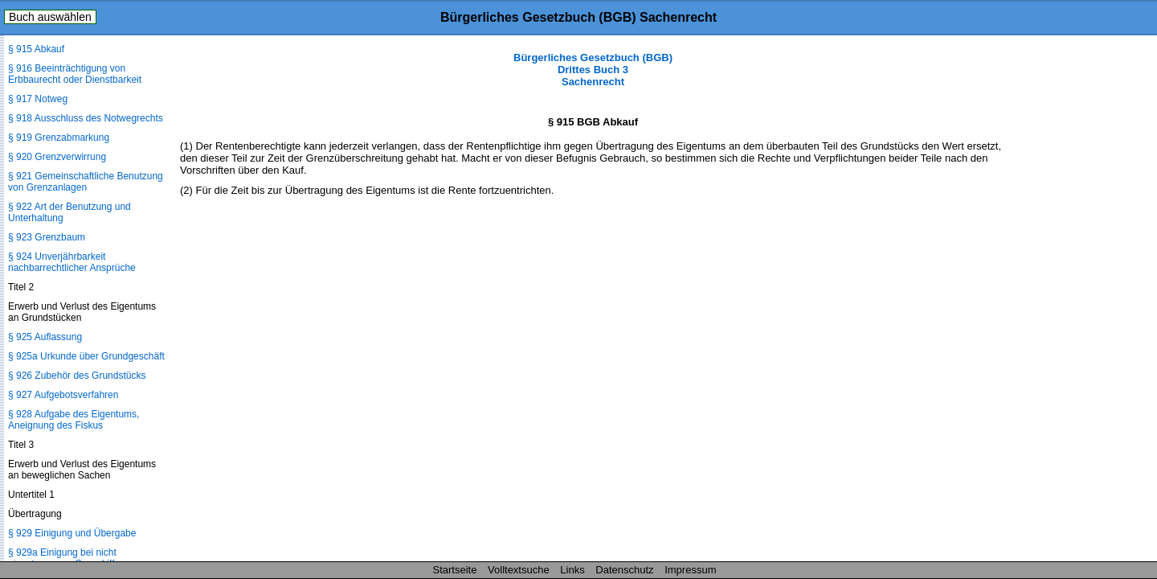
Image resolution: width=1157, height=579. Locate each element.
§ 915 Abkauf (36, 49)
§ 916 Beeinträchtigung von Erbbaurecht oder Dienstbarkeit (74, 74)
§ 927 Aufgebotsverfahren (63, 394)
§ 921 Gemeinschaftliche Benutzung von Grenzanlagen (85, 181)
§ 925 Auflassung (45, 337)
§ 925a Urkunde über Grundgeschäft (86, 356)
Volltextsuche (519, 570)
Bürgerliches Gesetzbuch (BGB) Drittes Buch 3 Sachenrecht (593, 69)
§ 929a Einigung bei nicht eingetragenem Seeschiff (62, 558)
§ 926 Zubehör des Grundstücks (76, 375)
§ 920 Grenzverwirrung (57, 156)
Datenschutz (624, 570)
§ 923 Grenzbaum (46, 237)
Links (572, 570)
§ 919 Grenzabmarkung (58, 137)
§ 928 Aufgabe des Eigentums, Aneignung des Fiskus (73, 420)
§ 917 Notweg (37, 99)
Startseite (455, 570)
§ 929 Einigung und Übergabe (72, 533)
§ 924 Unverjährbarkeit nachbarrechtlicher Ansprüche (72, 262)
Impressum (690, 570)
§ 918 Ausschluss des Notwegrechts (85, 118)
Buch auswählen (50, 16)
